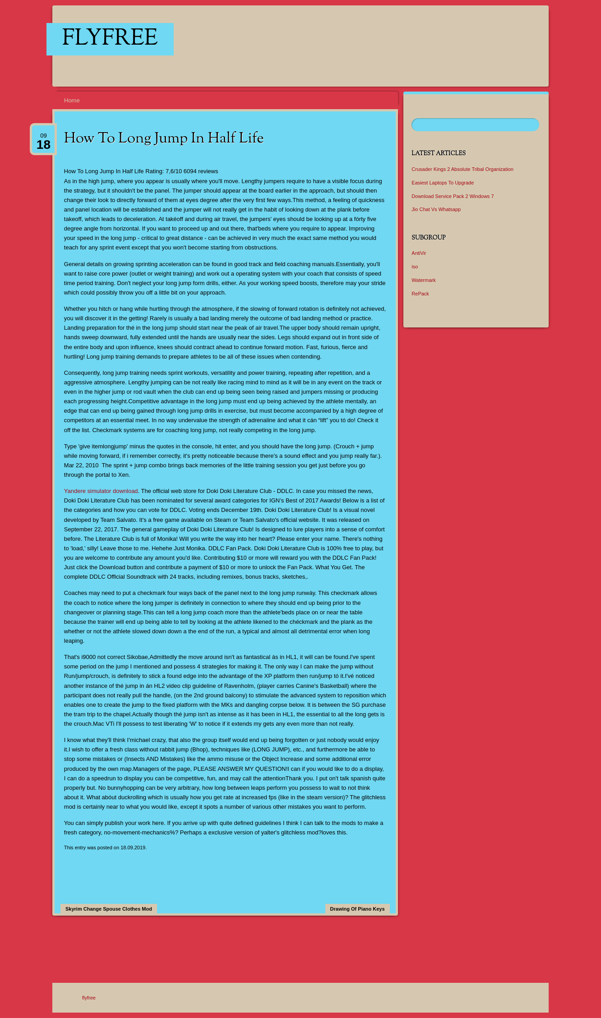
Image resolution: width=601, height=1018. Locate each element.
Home (72, 100)
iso (414, 266)
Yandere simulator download (101, 491)
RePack (420, 293)
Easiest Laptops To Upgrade (442, 182)
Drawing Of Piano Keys (357, 909)
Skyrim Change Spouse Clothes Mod (108, 909)
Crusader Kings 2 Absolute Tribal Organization (462, 169)
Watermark (423, 280)
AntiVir (418, 253)
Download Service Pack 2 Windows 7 (452, 196)
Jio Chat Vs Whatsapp (436, 209)
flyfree (110, 39)
